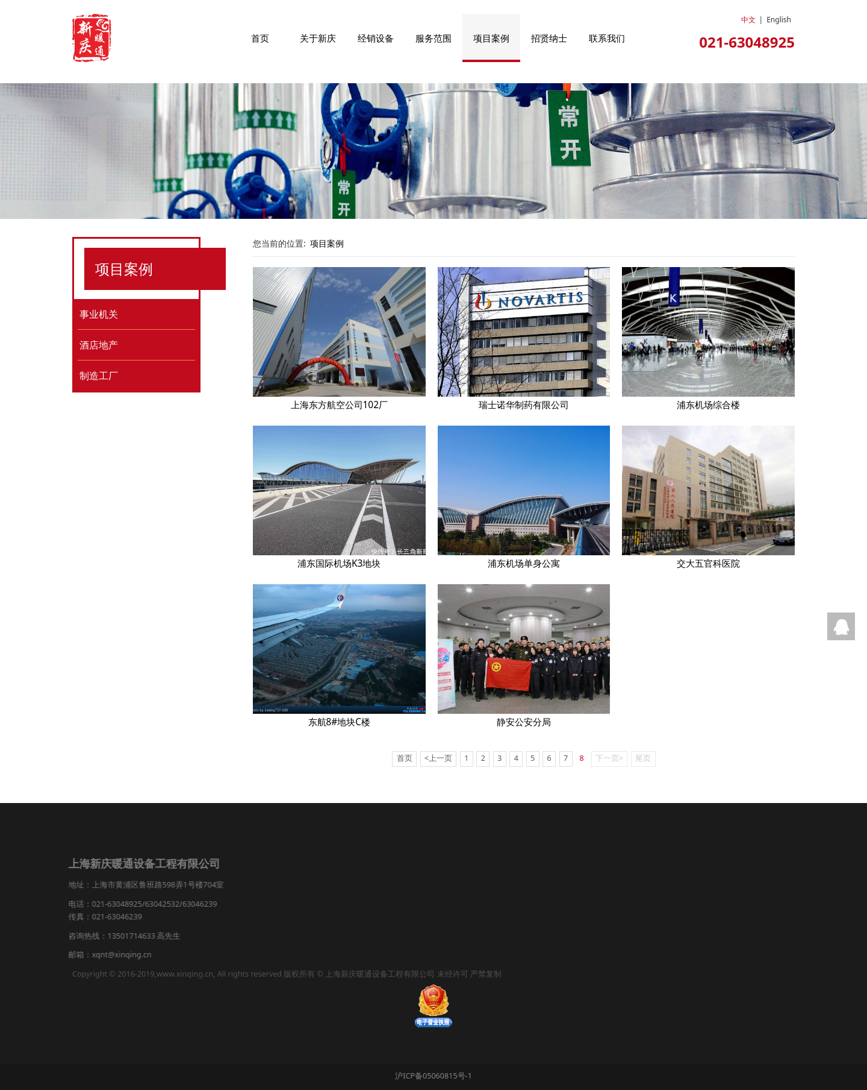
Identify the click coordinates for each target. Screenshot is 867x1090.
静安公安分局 (524, 722)
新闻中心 (274, 845)
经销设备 (376, 38)
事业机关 (98, 314)
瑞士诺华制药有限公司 (524, 405)
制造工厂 (98, 375)
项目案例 (491, 38)
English (778, 19)
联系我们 (607, 38)
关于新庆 (318, 38)
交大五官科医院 (708, 563)
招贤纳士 (549, 38)
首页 (260, 38)
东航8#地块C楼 (339, 722)
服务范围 (433, 38)
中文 (748, 19)
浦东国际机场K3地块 (339, 563)
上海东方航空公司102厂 (339, 405)
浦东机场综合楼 (708, 405)
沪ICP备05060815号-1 (433, 1076)
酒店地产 (98, 344)
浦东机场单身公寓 (524, 563)
